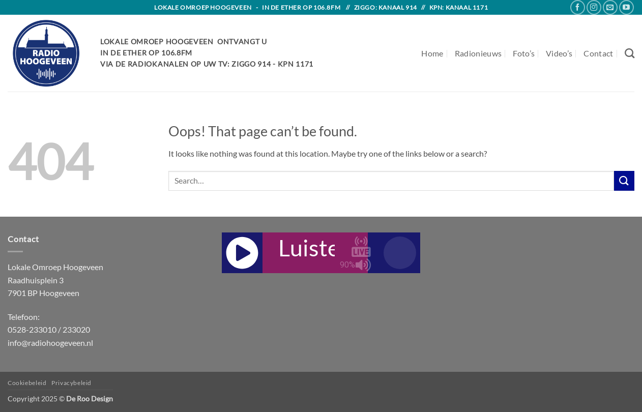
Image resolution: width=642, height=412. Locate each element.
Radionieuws (478, 53)
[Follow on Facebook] (577, 7)
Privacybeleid (71, 383)
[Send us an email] (610, 7)
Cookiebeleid (27, 383)
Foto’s (524, 53)
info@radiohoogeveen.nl (50, 342)
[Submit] (624, 181)
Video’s (559, 53)
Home (432, 53)
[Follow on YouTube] (626, 7)
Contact (598, 53)
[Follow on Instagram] (594, 7)
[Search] (629, 53)
